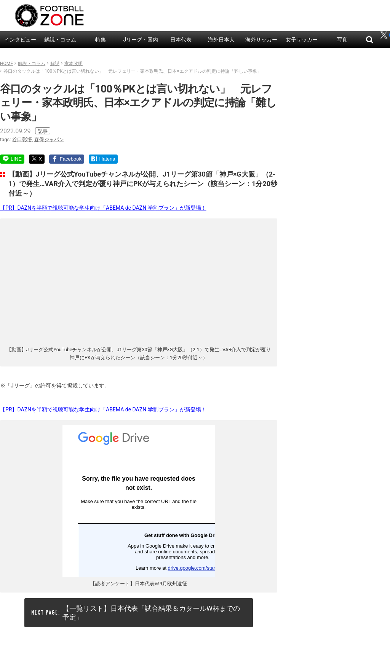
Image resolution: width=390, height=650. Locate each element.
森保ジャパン (49, 139)
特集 (100, 40)
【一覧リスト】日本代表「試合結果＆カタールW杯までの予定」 (151, 612)
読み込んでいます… (138, 501)
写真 (342, 40)
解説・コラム (60, 40)
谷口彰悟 (22, 139)
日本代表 (181, 40)
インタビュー (20, 40)
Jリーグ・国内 (140, 40)
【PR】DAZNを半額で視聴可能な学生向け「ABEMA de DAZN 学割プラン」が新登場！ (103, 208)
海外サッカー (261, 40)
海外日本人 (221, 40)
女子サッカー (302, 40)
